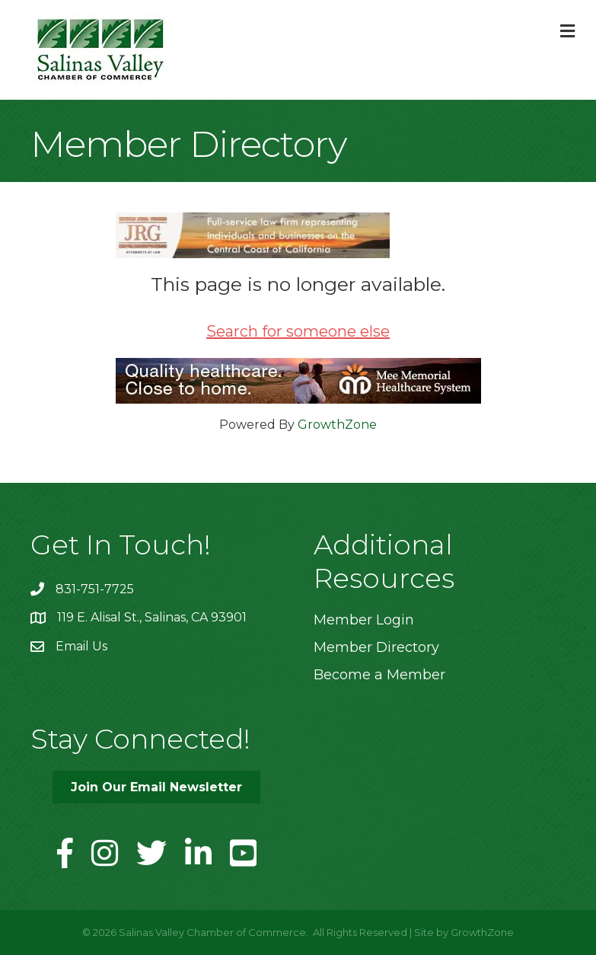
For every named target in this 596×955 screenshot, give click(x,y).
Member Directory (376, 647)
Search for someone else (298, 331)
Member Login (364, 620)
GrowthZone (337, 424)
